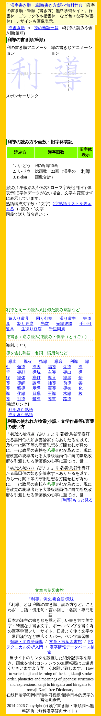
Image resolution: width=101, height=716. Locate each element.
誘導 (36, 383)
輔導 (36, 399)
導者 (67, 377)
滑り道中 (68, 318)
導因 (36, 367)
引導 (21, 399)
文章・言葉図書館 (65, 641)
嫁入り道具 (18, 318)
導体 (21, 377)
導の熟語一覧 (46, 28)
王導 (52, 393)
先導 (67, 367)
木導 (67, 393)
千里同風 (57, 329)
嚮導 (21, 388)
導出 (67, 372)
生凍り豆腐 (31, 329)
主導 (52, 372)
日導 (36, 393)
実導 (52, 388)
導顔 (21, 372)
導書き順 (16, 28)
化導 (21, 393)
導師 (21, 383)
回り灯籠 (44, 318)
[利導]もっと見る (77, 500)
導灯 (36, 377)
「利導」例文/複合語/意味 (50, 599)
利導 (74, 361)
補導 (52, 383)
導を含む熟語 (20, 415)
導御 (67, 388)
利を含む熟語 (20, 409)
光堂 (45, 323)
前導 (67, 383)
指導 (43, 361)
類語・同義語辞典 (26, 641)
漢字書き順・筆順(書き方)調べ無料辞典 (46, 5)
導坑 (36, 372)
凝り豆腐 (25, 323)
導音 (58, 361)
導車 (52, 399)
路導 (67, 399)
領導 (21, 367)
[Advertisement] (22, 119)
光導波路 (64, 323)
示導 (36, 388)
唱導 (52, 367)
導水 (12, 361)
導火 (28, 361)
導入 (52, 377)
